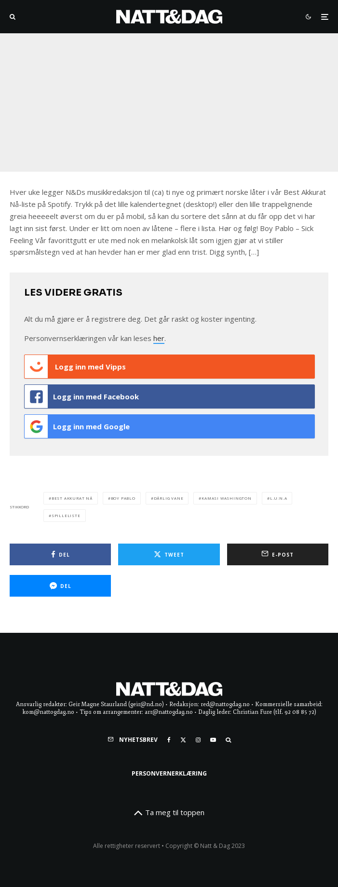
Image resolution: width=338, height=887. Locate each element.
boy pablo (123, 498)
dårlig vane (169, 498)
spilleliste (66, 515)
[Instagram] (198, 740)
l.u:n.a (278, 498)
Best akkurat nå (72, 498)
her (158, 338)
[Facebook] (169, 740)
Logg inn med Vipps (75, 366)
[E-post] (277, 554)
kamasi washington (227, 498)
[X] (183, 740)
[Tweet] (168, 554)
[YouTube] (213, 740)
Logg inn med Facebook (82, 396)
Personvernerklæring (169, 773)
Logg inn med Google (77, 426)
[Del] (60, 554)
